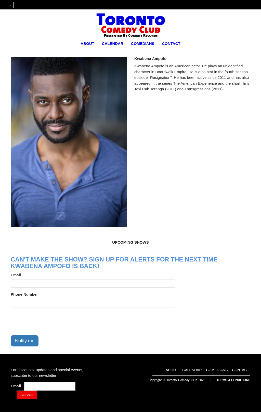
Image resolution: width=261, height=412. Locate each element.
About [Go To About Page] (87, 43)
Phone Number (24, 294)
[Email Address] (49, 386)
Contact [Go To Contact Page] (171, 43)
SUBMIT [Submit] (27, 395)
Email (16, 275)
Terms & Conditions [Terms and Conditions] (233, 380)
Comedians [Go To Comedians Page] (142, 43)
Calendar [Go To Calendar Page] (112, 43)
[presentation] (49, 321)
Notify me (24, 340)
